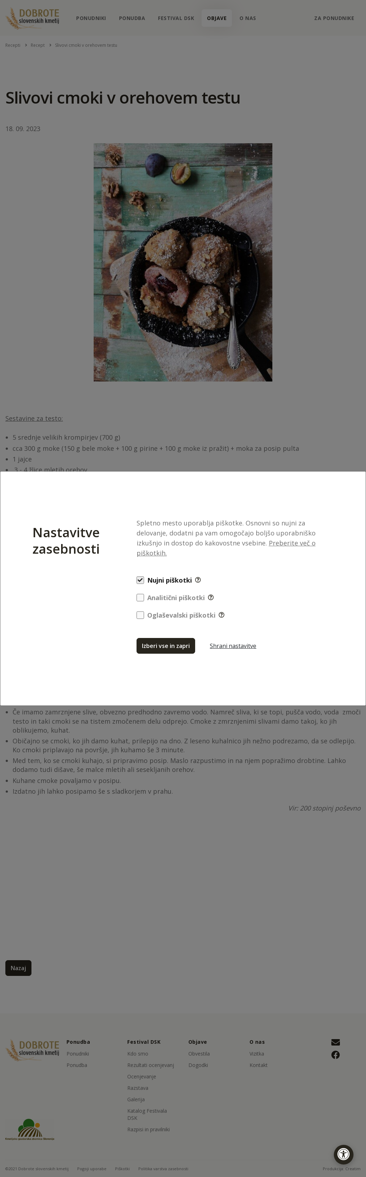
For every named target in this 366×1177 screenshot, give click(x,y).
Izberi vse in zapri (166, 646)
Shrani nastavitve (233, 646)
